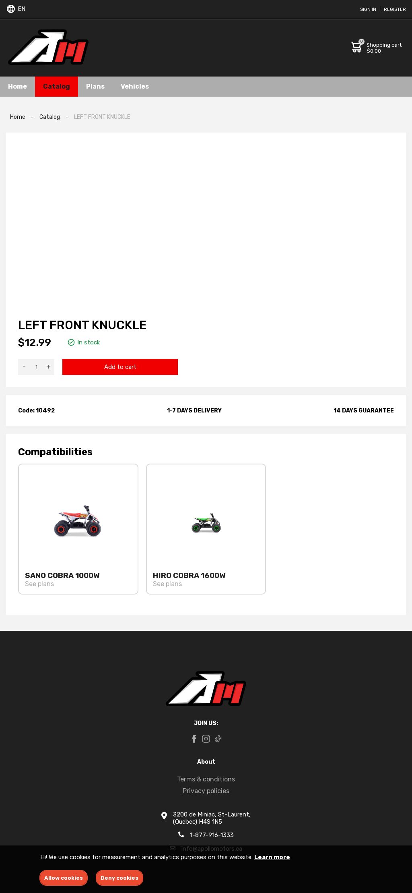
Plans (95, 86)
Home (17, 86)
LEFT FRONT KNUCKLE (102, 117)
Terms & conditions (206, 779)
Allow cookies (63, 878)
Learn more (272, 857)
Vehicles (135, 86)
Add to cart (120, 367)
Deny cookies (119, 878)
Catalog (56, 86)
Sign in (368, 9)
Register (395, 9)
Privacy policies (206, 791)
